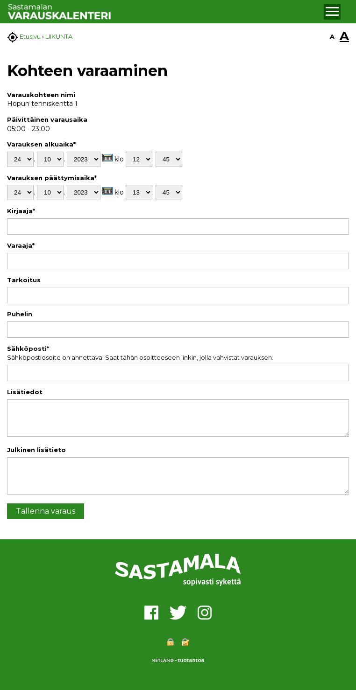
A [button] (332, 36)
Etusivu (30, 36)
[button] (332, 12)
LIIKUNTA (58, 36)
